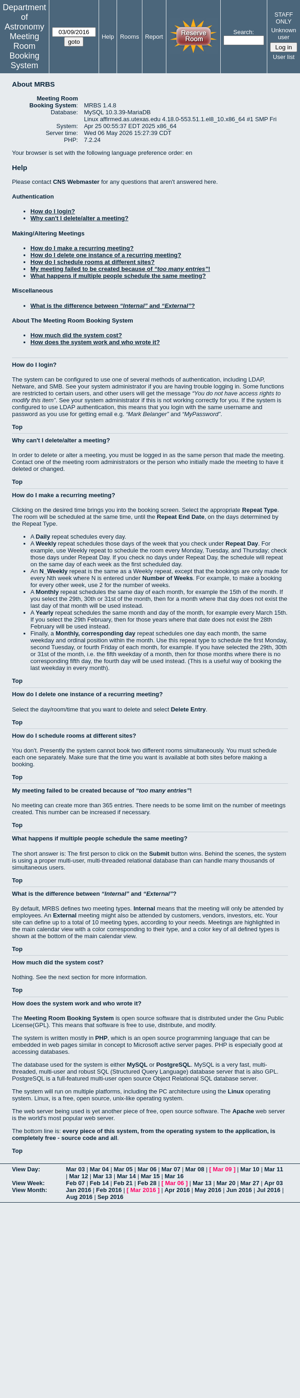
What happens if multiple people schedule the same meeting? (118, 275)
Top (17, 426)
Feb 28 (146, 1183)
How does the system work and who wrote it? (95, 342)
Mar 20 (226, 1183)
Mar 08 (194, 1169)
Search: (243, 32)
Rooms (129, 36)
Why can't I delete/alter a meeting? (79, 218)
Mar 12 (78, 1176)
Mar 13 (102, 1176)
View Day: (26, 1169)
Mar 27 (250, 1183)
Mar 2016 (143, 1190)
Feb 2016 (109, 1190)
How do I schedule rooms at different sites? (92, 261)
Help (108, 36)
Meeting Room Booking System (24, 51)
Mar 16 (174, 1176)
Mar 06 (146, 1169)
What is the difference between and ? (112, 305)
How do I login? (52, 211)
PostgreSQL (173, 1064)
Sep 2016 (110, 1196)
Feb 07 (75, 1183)
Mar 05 (123, 1169)
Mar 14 (126, 1176)
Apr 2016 (177, 1190)
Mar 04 (99, 1169)
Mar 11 (273, 1169)
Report (154, 36)
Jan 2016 (78, 1190)
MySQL (137, 1064)
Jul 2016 (268, 1190)
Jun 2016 (239, 1190)
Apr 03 (273, 1183)
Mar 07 (170, 1169)
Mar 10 (250, 1169)
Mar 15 (150, 1176)
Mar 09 (222, 1169)
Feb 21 (123, 1183)
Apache (243, 1111)
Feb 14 (99, 1183)
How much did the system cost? (76, 335)
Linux (236, 1091)
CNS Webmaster (76, 181)
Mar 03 (75, 1169)
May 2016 (208, 1190)
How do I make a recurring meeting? (82, 248)
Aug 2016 (79, 1196)
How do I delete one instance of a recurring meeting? (105, 255)
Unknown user (283, 34)
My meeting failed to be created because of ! (120, 268)
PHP (101, 1037)
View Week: (28, 1183)
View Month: (29, 1190)
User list (283, 56)
